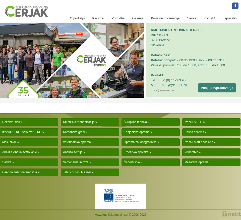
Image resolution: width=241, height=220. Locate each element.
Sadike (7, 162)
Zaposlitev (229, 18)
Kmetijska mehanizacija (78, 122)
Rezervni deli (11, 122)
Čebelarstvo (132, 162)
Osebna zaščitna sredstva (19, 172)
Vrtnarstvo (191, 152)
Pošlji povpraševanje (217, 88)
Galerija (138, 18)
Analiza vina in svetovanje (19, 152)
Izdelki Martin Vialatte (199, 142)
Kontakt (209, 18)
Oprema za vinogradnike (140, 142)
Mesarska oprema (197, 162)
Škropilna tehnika (135, 122)
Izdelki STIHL (193, 122)
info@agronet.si (162, 90)
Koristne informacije (165, 18)
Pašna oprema (194, 132)
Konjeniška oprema (137, 132)
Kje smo (98, 18)
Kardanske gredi (74, 132)
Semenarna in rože (75, 162)
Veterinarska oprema (77, 142)
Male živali (9, 142)
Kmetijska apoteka (136, 152)
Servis (191, 18)
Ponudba (118, 18)
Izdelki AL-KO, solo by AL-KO (21, 132)
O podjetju (77, 18)
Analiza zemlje (72, 152)
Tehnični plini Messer (77, 172)
